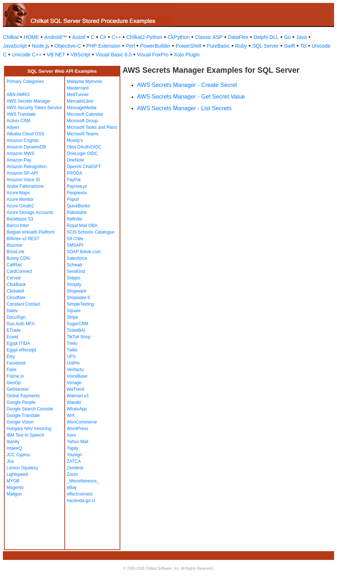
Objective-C (68, 46)
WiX (71, 415)
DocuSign (16, 317)
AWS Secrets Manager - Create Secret (187, 85)
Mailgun (14, 494)
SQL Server (265, 46)
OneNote (75, 160)
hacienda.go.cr (81, 500)
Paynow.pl (77, 186)
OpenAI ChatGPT (84, 166)
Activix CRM (18, 120)
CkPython (179, 37)
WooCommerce (82, 422)
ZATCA (74, 461)
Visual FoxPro (153, 54)
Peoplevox (77, 192)
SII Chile (75, 238)
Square (74, 310)
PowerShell (188, 46)
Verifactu (75, 369)
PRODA (75, 173)
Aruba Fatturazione (25, 186)
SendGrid (76, 271)
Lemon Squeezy (22, 467)
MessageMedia (81, 107)
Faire (11, 369)
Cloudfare (16, 297)
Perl (130, 46)
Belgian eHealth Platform (31, 232)
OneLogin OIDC (82, 153)
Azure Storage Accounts (30, 212)
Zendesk (75, 467)
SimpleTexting (80, 304)
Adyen (13, 127)
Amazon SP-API (22, 173)
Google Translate (23, 415)
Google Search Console (30, 408)
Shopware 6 (78, 297)
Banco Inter (18, 225)
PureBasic (218, 46)
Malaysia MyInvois (85, 81)
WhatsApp (77, 408)
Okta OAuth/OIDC (84, 147)
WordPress (77, 428)
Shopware (77, 291)
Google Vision (20, 422)
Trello (72, 343)
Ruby (241, 46)
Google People (21, 402)
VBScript (80, 54)
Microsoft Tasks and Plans (92, 127)
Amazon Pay (19, 160)
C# (103, 37)
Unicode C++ (27, 54)
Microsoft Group (82, 120)
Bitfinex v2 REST (23, 238)
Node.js (40, 46)
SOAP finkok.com (84, 251)
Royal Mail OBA (82, 225)
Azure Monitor (20, 199)
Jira (10, 461)
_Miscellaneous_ (83, 481)
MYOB (13, 481)
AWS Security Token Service (34, 107)
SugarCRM (77, 323)
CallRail (14, 264)
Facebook (16, 363)
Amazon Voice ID (23, 179)
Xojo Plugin (187, 54)
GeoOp (14, 382)
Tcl (303, 46)
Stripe (72, 317)
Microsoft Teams (83, 133)
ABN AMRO (18, 94)
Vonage (74, 382)
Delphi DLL (265, 37)
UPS (71, 356)
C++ (116, 37)
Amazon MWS (21, 153)
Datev (12, 310)
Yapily (73, 448)
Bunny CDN (18, 258)
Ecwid (12, 336)
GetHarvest (18, 389)
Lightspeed (17, 474)
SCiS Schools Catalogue (91, 232)
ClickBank (16, 284)
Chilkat (11, 37)
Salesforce (77, 258)
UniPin (73, 363)
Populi (73, 199)
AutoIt (79, 37)
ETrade (14, 330)
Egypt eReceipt (21, 350)
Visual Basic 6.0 (114, 54)
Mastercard (78, 88)
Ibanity (13, 441)
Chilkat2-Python (145, 37)
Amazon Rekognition (27, 166)
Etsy (11, 356)
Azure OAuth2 (20, 205)
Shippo (73, 277)
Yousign (74, 454)
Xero (71, 435)
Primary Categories (25, 81)
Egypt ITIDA (18, 343)
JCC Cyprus (18, 454)
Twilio (72, 350)
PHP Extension (103, 46)
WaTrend (75, 389)
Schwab (75, 264)
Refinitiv (75, 219)
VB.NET (56, 54)
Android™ (55, 37)
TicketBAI (76, 330)
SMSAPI (75, 245)
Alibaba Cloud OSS (25, 133)
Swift (289, 46)
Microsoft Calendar (85, 114)
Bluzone (14, 245)
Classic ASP (208, 37)
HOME (31, 37)
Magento (15, 487)
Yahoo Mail (77, 441)
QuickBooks (78, 205)
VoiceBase (77, 376)
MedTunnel (78, 94)
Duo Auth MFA (21, 323)
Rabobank (77, 212)
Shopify (74, 284)
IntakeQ (14, 448)
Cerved (14, 277)
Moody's (75, 140)
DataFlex (238, 37)
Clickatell (15, 291)
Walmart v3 (78, 395)
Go (287, 37)
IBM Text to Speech (25, 435)
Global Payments (23, 395)
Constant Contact (23, 304)
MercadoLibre (80, 101)
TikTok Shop (79, 336)
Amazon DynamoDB (26, 147)
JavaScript (15, 46)
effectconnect (80, 494)
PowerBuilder (155, 46)
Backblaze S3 (20, 219)
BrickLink (15, 251)
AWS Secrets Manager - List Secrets (184, 108)
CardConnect (19, 271)
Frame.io (15, 376)
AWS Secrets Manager (29, 101)
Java (301, 37)
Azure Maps (18, 192)
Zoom (72, 474)
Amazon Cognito (23, 140)
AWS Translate (21, 114)
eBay (72, 487)
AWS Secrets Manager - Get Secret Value (191, 96)
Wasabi (74, 402)
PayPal (74, 179)
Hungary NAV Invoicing (29, 428)
